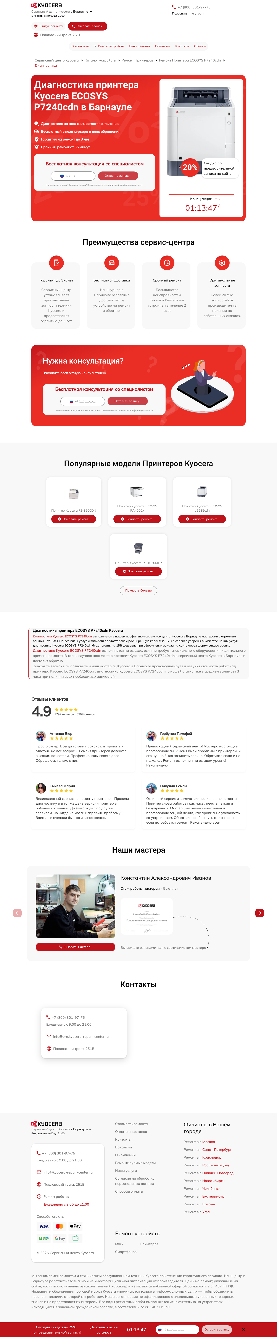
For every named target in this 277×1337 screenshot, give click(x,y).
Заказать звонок (86, 26)
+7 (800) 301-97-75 (194, 7)
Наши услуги (126, 1170)
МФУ (119, 1244)
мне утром (187, 13)
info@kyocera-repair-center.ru (65, 1172)
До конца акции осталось (104, 1329)
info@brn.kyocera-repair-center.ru (77, 1036)
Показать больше (138, 590)
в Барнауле (81, 11)
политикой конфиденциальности (125, 185)
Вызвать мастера (74, 947)
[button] (259, 913)
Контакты (182, 46)
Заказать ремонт (72, 519)
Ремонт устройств (111, 46)
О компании (80, 46)
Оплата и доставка (131, 1131)
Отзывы (200, 46)
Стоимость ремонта (131, 1124)
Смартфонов (126, 1252)
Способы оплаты (129, 1191)
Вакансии (162, 46)
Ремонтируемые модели (135, 1163)
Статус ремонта (48, 26)
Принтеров (149, 1244)
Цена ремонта (139, 46)
